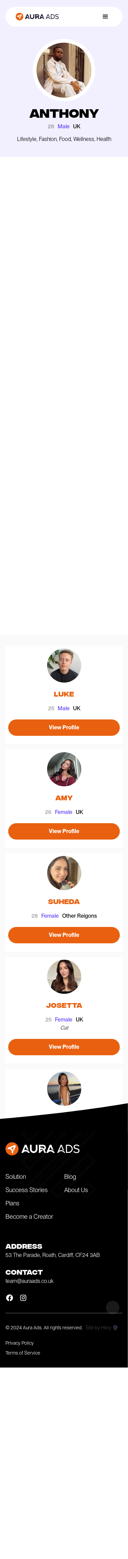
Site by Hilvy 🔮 (102, 1327)
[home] (35, 17)
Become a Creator (29, 1216)
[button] (105, 17)
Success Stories (26, 1189)
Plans (12, 1203)
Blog (70, 1176)
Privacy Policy (19, 1343)
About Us (76, 1189)
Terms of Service (22, 1353)
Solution (15, 1176)
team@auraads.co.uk (29, 1281)
